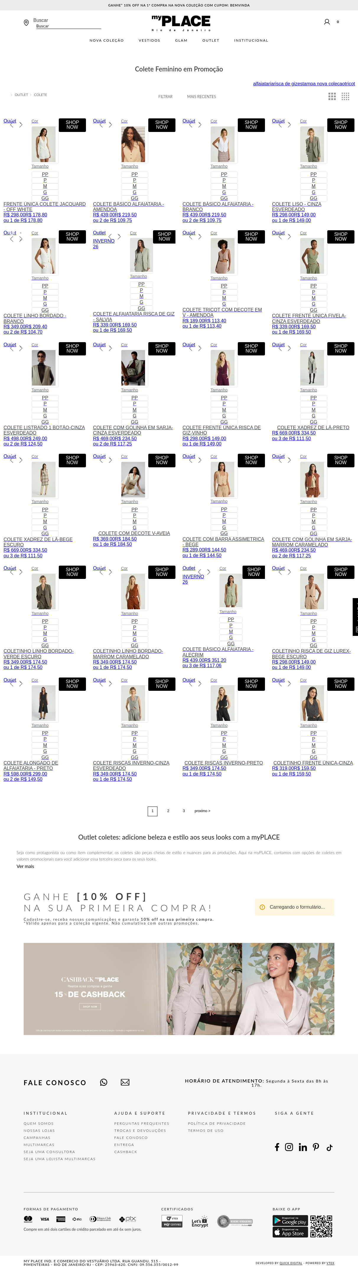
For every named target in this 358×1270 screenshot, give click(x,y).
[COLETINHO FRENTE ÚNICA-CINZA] (313, 730)
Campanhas (37, 1137)
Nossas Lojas (39, 1130)
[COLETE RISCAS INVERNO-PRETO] (224, 730)
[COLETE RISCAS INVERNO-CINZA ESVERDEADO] (134, 730)
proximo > (202, 811)
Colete (40, 95)
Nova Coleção (107, 40)
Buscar (40, 20)
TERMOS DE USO (206, 1130)
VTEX (330, 1263)
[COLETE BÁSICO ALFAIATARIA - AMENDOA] (134, 170)
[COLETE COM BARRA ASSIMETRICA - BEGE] (224, 506)
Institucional (251, 40)
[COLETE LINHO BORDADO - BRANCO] (45, 282)
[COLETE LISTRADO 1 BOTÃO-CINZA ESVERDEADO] (45, 394)
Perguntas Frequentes (142, 1123)
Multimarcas (39, 1144)
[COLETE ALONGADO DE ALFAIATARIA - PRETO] (45, 730)
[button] (12, 119)
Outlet (210, 40)
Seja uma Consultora (49, 1152)
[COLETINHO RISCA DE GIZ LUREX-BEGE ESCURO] (313, 618)
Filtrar (165, 96)
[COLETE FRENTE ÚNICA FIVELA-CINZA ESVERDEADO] (313, 282)
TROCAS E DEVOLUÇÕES (140, 1130)
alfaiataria (263, 83)
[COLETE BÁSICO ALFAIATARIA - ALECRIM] (224, 618)
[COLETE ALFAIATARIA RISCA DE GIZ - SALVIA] (134, 282)
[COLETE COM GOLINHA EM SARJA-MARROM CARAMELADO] (313, 506)
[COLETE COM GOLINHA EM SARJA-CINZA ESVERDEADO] (134, 394)
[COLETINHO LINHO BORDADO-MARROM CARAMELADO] (134, 618)
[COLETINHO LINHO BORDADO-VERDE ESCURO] (45, 618)
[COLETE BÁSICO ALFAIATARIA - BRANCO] (224, 170)
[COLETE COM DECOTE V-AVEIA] (134, 506)
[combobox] (67, 23)
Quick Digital (291, 1263)
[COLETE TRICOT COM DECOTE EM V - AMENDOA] (224, 282)
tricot (350, 83)
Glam (181, 40)
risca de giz (285, 83)
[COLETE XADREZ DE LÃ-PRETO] (313, 394)
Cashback (125, 1152)
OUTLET (21, 95)
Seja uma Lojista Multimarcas (60, 1159)
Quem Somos (39, 1123)
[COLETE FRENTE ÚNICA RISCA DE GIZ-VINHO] (224, 394)
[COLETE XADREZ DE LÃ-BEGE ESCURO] (45, 506)
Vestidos (149, 40)
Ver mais (25, 866)
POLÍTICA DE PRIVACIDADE (217, 1123)
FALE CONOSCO (131, 1137)
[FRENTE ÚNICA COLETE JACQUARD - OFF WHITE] (45, 170)
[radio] (332, 96)
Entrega (124, 1144)
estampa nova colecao (321, 83)
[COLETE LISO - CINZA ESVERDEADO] (313, 170)
